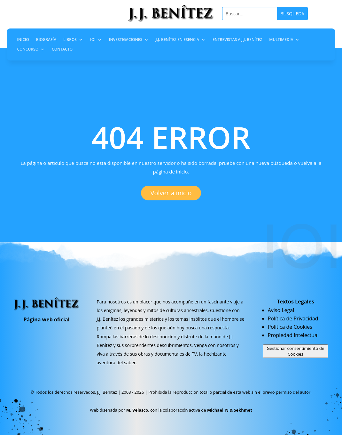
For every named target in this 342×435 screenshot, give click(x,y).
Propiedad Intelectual (293, 335)
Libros (70, 39)
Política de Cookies (290, 326)
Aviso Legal (281, 310)
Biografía (46, 39)
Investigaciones (125, 39)
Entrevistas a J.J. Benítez (237, 39)
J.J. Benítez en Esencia (177, 39)
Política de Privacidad (293, 318)
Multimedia (281, 39)
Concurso (27, 49)
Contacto (62, 49)
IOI (93, 39)
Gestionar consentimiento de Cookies (295, 351)
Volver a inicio (171, 193)
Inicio (23, 39)
